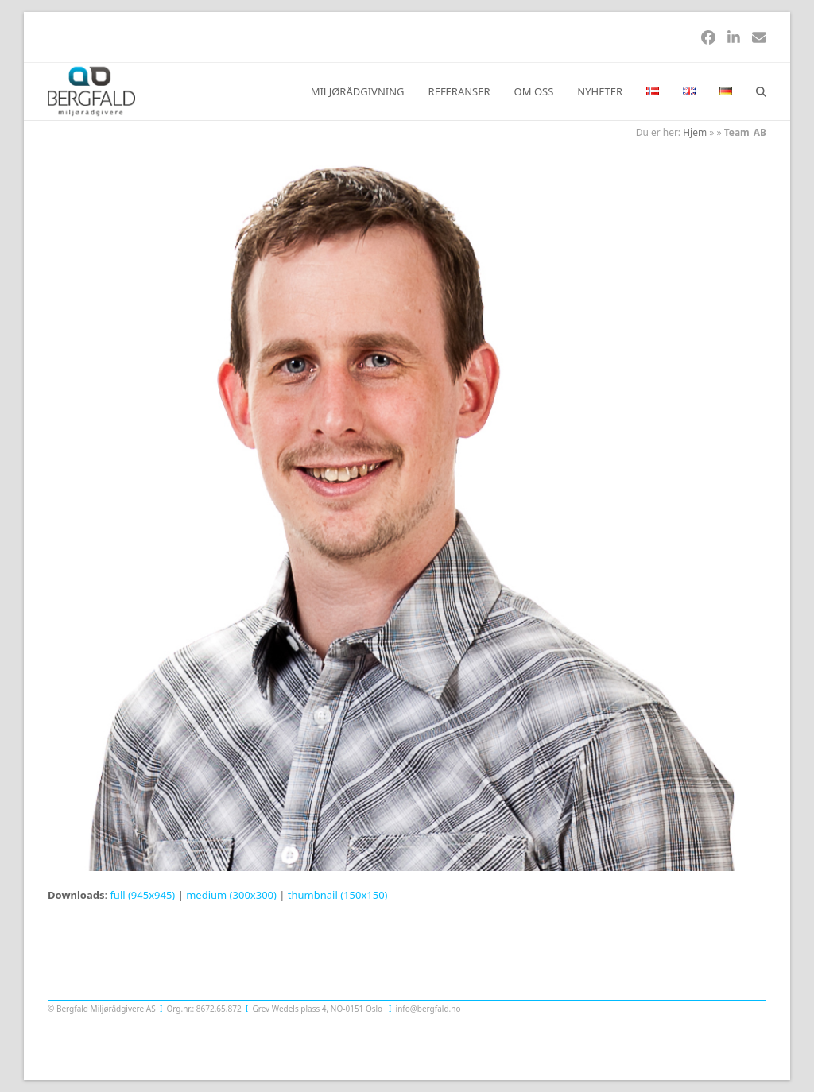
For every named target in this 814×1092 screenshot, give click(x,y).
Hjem (695, 132)
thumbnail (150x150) (338, 895)
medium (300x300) (231, 895)
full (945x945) (142, 895)
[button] (761, 91)
